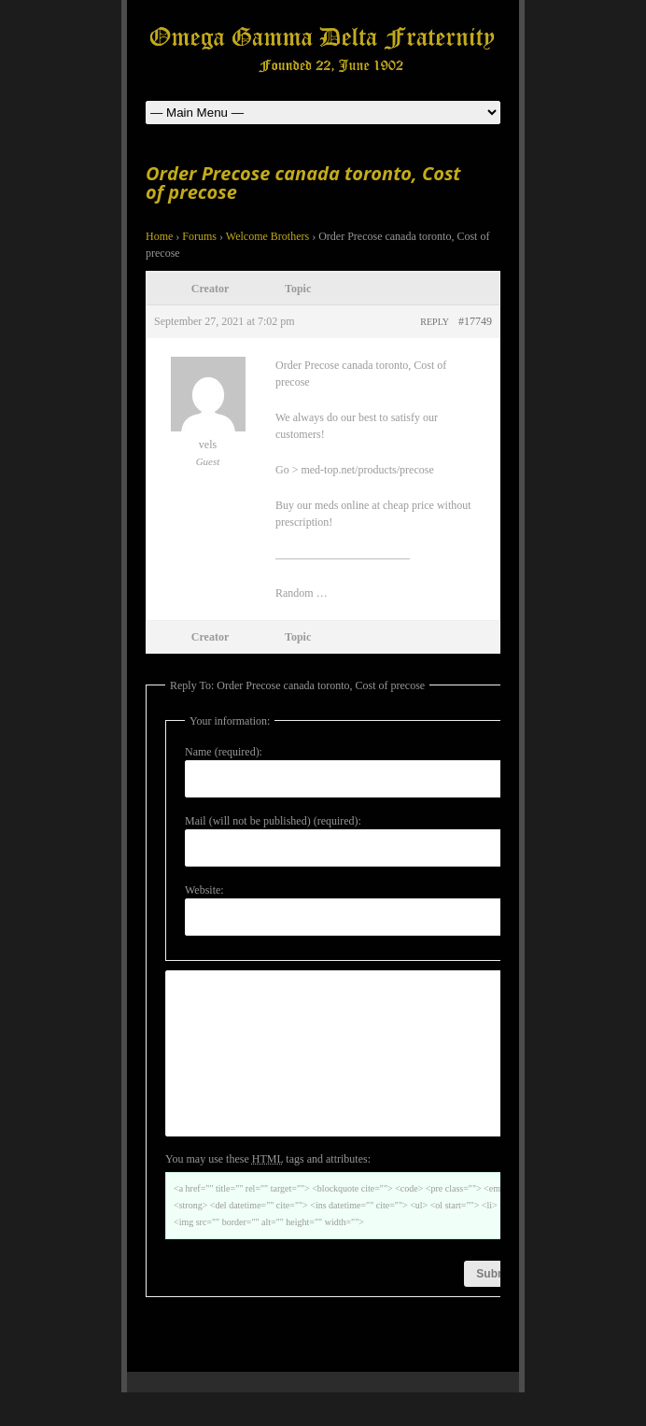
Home (159, 236)
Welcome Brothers (267, 236)
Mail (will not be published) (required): (273, 820)
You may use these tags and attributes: (268, 1192)
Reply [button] (434, 322)
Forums (199, 236)
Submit (495, 1307)
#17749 (475, 321)
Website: (204, 890)
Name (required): (223, 751)
